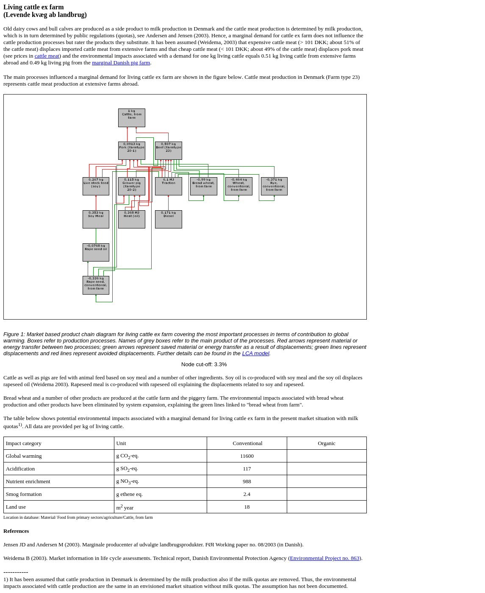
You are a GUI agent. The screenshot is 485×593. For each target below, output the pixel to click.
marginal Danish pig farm (121, 62)
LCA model (255, 353)
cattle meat (47, 56)
